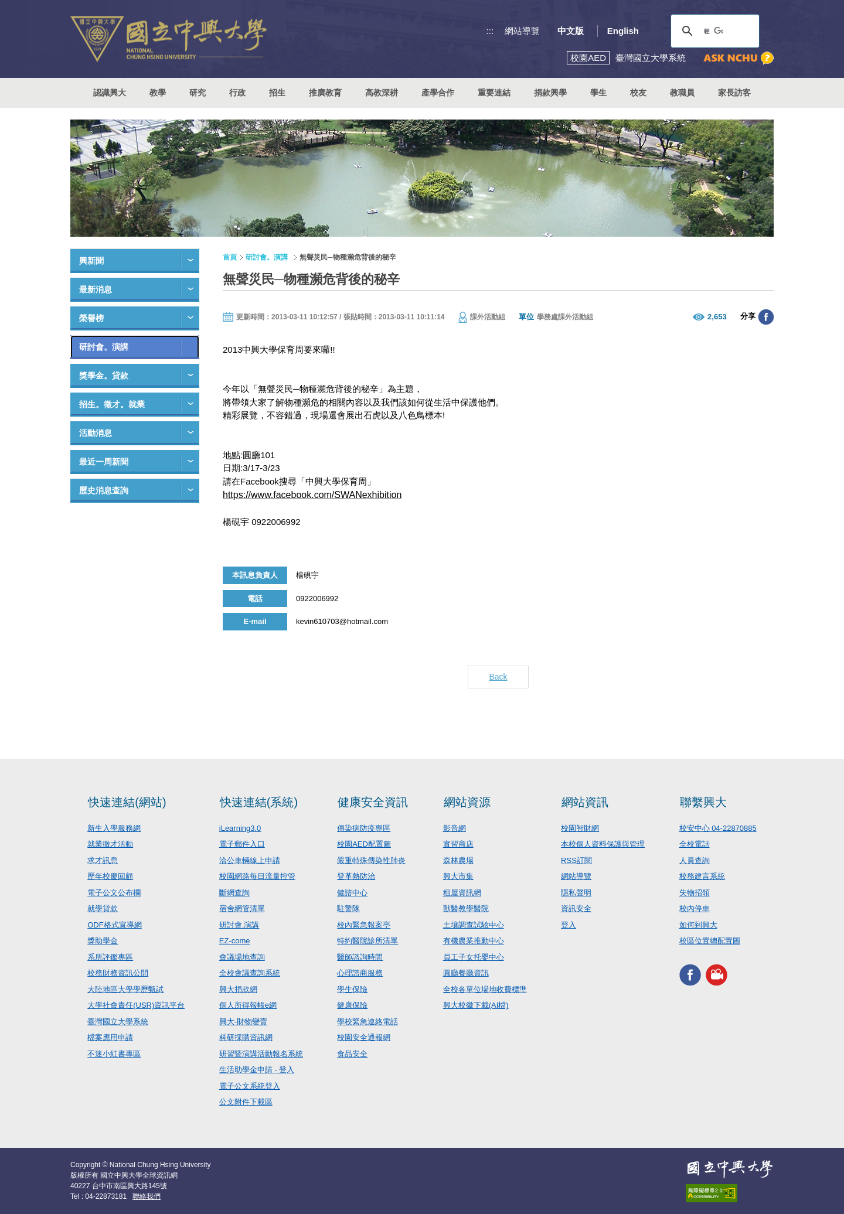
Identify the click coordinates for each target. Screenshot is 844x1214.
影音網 (454, 828)
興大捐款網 (238, 989)
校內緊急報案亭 (363, 924)
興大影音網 (716, 975)
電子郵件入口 (242, 844)
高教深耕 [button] (381, 92)
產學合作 (437, 92)
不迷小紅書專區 (114, 1053)
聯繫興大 (703, 802)
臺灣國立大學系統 (117, 1021)
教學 (157, 92)
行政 (237, 92)
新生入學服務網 (114, 828)
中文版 (570, 31)
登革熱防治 (356, 876)
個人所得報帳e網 (248, 1005)
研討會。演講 (103, 347)
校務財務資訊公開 (117, 973)
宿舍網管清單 (242, 908)
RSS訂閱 (576, 860)
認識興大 (109, 92)
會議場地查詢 (242, 957)
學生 (598, 92)
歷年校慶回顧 (110, 876)
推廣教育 (325, 92)
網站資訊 (584, 802)
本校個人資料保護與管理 (603, 844)
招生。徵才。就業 (112, 404)
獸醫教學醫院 (466, 908)
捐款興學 (550, 92)
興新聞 (91, 260)
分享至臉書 (766, 317)
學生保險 (352, 989)
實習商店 (458, 844)
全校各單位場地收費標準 (485, 989)
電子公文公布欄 (114, 892)
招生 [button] (277, 92)
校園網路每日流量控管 (257, 876)
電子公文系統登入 (249, 1086)
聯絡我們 (146, 1196)
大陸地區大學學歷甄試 (125, 989)
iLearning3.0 (240, 828)
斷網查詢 (234, 892)
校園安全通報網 (363, 1037)
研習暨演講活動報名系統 (261, 1053)
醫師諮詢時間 (360, 957)
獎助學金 (102, 940)
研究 (197, 92)
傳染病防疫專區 (363, 828)
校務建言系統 (702, 876)
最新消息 (95, 289)
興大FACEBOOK (690, 975)
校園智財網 (580, 828)
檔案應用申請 (110, 1037)
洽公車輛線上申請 (249, 860)
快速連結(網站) (127, 802)
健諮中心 (352, 892)
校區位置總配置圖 (709, 940)
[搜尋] (713, 31)
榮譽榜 (91, 318)
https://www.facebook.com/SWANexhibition (312, 495)
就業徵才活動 (110, 844)
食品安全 (352, 1053)
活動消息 (95, 433)
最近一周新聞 (103, 461)
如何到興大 (698, 924)
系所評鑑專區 (110, 957)
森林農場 (458, 860)
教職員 (682, 92)
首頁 (230, 257)
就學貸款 (102, 908)
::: (490, 31)
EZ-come (234, 940)
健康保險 (352, 1005)
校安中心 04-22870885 (718, 828)
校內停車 (694, 908)
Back (498, 676)
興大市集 (458, 876)
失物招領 (694, 892)
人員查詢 (694, 860)
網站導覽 (522, 31)
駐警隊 (348, 908)
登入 (568, 924)
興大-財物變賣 (243, 1021)
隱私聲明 (576, 892)
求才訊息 (102, 860)
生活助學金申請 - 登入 (257, 1069)
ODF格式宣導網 (114, 924)
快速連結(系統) (259, 802)
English (623, 31)
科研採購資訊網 (246, 1037)
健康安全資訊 (373, 802)
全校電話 (694, 844)
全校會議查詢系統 (249, 973)
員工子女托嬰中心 (473, 957)
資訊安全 (576, 908)
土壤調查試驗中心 (473, 924)
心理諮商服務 (360, 973)
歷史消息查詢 (103, 490)
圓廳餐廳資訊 (466, 973)
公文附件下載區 (246, 1101)
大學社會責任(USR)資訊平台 (136, 1005)
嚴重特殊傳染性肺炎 (371, 860)
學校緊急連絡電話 (367, 1021)
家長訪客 (734, 92)
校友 (638, 92)
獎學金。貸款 (103, 375)
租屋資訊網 (462, 892)
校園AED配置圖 (364, 844)
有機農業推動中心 (473, 940)
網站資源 (467, 802)
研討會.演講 (239, 924)
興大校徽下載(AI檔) (476, 1005)
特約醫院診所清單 (367, 940)
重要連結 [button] (494, 92)
